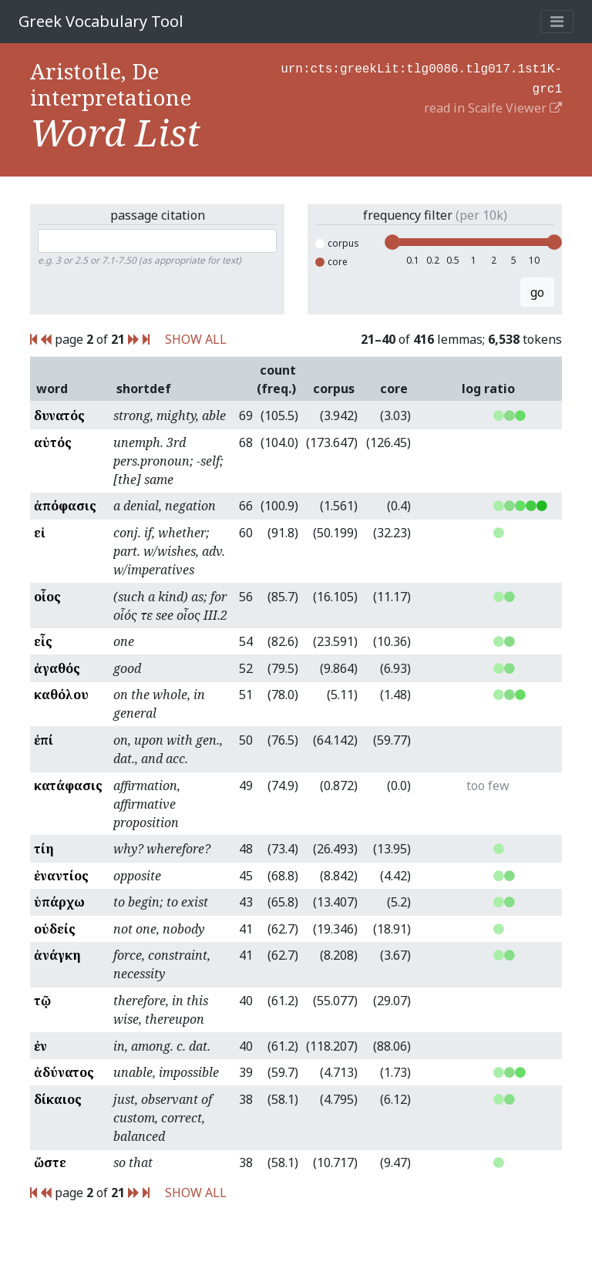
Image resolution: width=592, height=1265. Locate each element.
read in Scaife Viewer (493, 104)
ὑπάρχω (59, 901)
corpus (337, 243)
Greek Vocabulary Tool (100, 21)
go (537, 292)
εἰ (39, 532)
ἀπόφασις (65, 505)
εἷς (43, 641)
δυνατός (59, 415)
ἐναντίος (61, 875)
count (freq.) (276, 379)
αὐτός (53, 442)
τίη (44, 848)
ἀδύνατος (64, 1072)
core (331, 261)
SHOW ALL (196, 339)
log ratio (488, 388)
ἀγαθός (57, 668)
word (52, 388)
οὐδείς (55, 928)
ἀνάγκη (57, 955)
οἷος (47, 596)
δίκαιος (58, 1099)
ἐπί (43, 740)
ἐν (40, 1046)
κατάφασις (68, 785)
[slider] (392, 242)
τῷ (42, 1000)
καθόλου (61, 694)
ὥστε (50, 1162)
